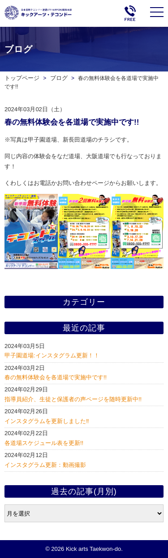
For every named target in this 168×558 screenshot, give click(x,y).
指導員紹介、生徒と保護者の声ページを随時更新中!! (73, 399)
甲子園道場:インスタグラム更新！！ (51, 355)
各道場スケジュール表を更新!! (43, 443)
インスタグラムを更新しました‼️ (46, 421)
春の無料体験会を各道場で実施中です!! (55, 377)
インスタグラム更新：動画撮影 (45, 465)
